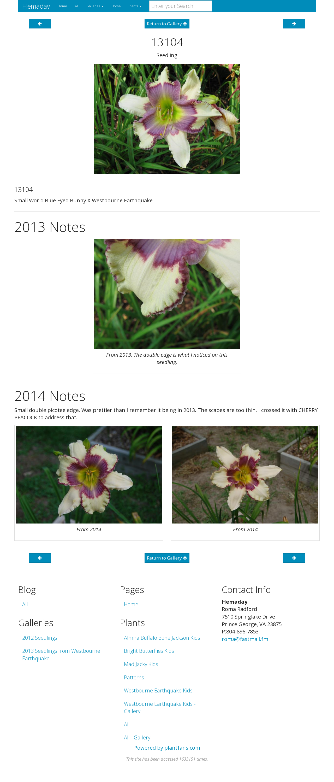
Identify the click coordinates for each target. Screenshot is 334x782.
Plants (135, 6)
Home (62, 6)
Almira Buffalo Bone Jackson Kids (162, 637)
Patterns (134, 677)
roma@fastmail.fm (245, 639)
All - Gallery (137, 737)
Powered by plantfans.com (167, 747)
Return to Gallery (167, 24)
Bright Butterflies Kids (149, 650)
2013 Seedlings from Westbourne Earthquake (61, 654)
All (77, 6)
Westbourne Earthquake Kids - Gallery (159, 707)
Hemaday (36, 6)
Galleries (95, 6)
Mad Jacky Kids (141, 664)
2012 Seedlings (39, 637)
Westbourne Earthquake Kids (158, 690)
